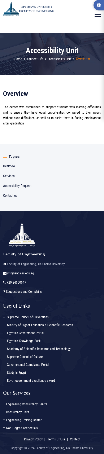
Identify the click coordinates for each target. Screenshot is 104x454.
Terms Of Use (56, 439)
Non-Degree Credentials (22, 428)
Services (9, 176)
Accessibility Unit (59, 59)
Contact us (10, 196)
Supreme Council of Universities (28, 317)
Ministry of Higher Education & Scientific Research (40, 325)
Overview (9, 166)
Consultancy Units (17, 412)
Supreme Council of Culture (25, 357)
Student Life (35, 59)
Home (18, 59)
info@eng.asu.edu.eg (20, 273)
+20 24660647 (16, 282)
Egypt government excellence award (31, 381)
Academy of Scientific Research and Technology (39, 349)
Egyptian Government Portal (25, 333)
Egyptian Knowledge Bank (24, 341)
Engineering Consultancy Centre (26, 404)
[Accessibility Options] (99, 5)
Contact (75, 439)
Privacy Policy (33, 439)
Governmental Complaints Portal (28, 365)
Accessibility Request (17, 186)
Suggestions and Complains (24, 292)
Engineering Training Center (24, 420)
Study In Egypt (16, 373)
